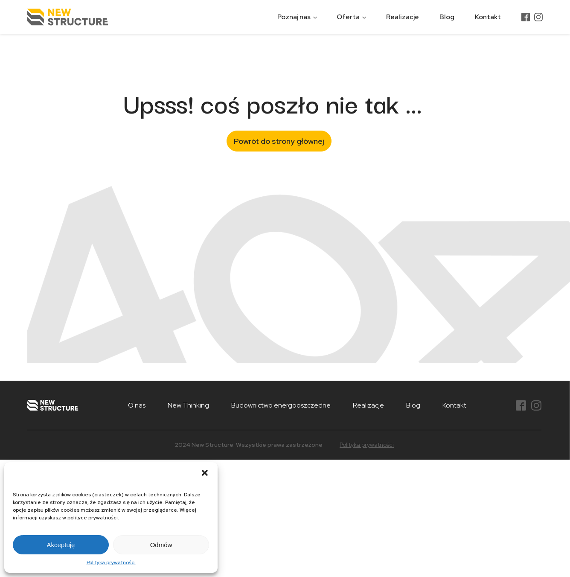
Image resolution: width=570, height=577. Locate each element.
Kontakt (488, 16)
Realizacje (402, 16)
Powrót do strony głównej (279, 141)
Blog (446, 16)
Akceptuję (61, 544)
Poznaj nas (294, 16)
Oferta (348, 16)
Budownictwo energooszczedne (281, 405)
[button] (205, 473)
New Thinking (188, 405)
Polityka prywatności (111, 562)
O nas (136, 405)
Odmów (161, 544)
